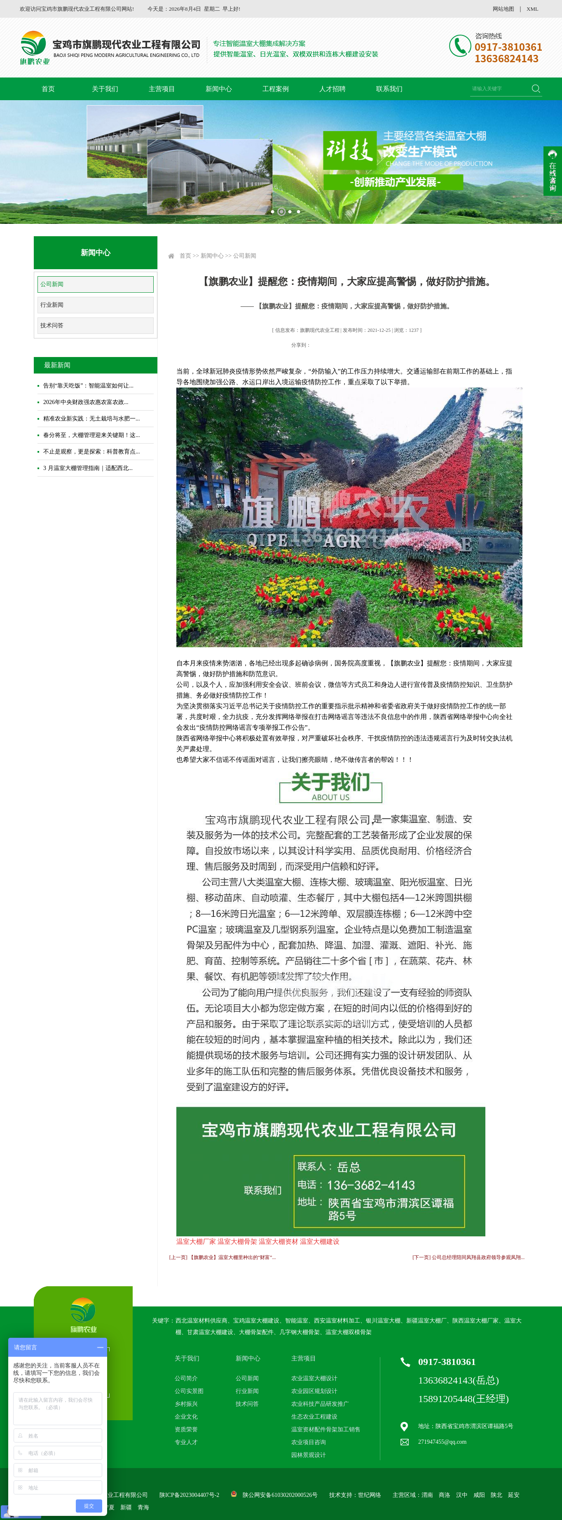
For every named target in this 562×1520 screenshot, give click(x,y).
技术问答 (51, 325)
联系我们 (389, 88)
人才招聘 (332, 88)
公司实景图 (189, 1391)
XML (533, 9)
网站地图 (503, 9)
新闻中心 (219, 88)
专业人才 (186, 1442)
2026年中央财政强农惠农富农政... (86, 402)
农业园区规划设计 (314, 1391)
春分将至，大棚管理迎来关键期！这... (91, 435)
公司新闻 (51, 284)
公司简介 (186, 1378)
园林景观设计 (308, 1455)
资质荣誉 (186, 1429)
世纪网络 (369, 1495)
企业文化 (186, 1417)
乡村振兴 (186, 1404)
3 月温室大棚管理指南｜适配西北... (88, 468)
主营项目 (162, 88)
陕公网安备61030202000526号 (280, 1495)
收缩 (552, 171)
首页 (48, 88)
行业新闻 (51, 305)
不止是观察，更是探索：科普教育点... (91, 452)
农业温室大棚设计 (314, 1378)
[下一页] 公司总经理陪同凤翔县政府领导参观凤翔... (468, 1257)
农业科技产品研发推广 (320, 1404)
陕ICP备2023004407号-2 (189, 1495)
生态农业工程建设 (314, 1417)
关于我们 (105, 88)
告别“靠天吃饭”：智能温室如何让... (88, 386)
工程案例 (275, 88)
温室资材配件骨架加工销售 (326, 1429)
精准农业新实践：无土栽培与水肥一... (91, 419)
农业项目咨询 (308, 1442)
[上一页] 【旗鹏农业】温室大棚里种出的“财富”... (222, 1257)
